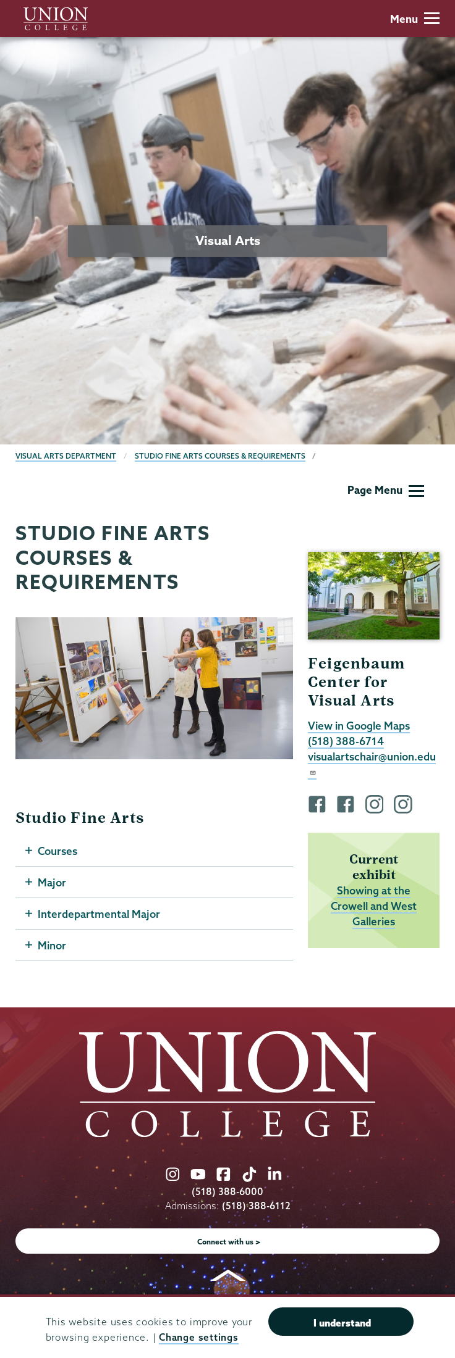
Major (52, 882)
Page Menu (385, 489)
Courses (57, 850)
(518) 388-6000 (227, 1192)
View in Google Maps (359, 725)
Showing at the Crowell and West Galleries (374, 906)
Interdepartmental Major (99, 913)
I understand (342, 1323)
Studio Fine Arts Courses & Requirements (220, 455)
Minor (52, 945)
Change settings (198, 1337)
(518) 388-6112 (256, 1206)
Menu (415, 18)
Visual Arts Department (65, 455)
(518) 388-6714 (346, 741)
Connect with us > (229, 1241)
